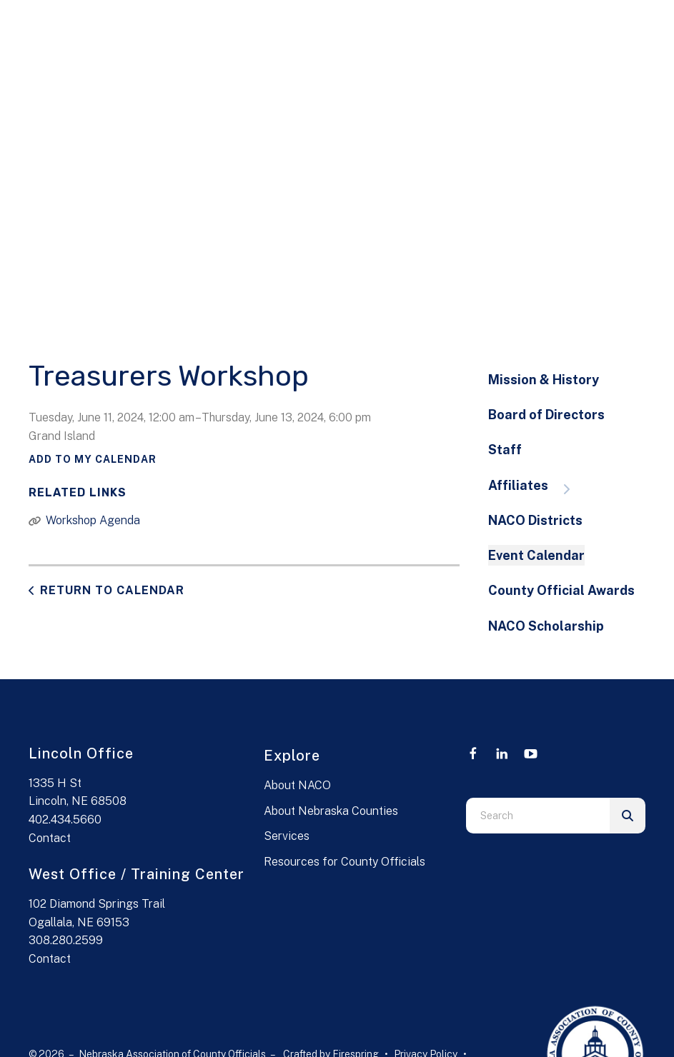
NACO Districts (535, 520)
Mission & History (543, 379)
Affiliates (536, 487)
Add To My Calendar (93, 459)
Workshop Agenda (93, 520)
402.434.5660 (65, 819)
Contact (50, 838)
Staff (505, 449)
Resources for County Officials (344, 861)
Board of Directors (546, 414)
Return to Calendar (112, 590)
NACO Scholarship (546, 625)
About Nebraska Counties (331, 811)
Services (286, 836)
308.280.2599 (66, 940)
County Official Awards (561, 590)
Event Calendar (536, 555)
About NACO (297, 785)
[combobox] (538, 815)
